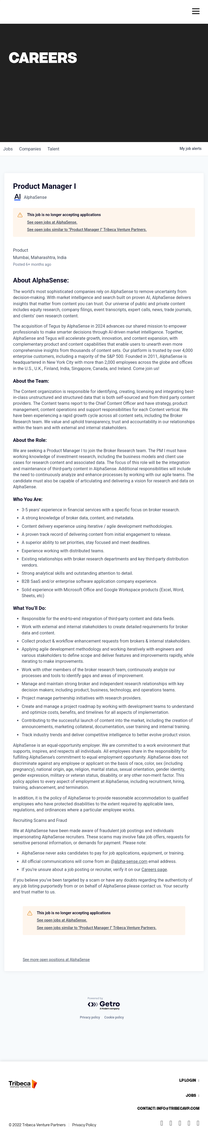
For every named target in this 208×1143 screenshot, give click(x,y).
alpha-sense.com (131, 861)
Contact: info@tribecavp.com (168, 1108)
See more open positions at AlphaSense (56, 959)
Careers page (154, 869)
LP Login (187, 1080)
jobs (9, 149)
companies (33, 149)
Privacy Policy (84, 1124)
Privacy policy (90, 1017)
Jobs (191, 1095)
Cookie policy (114, 1017)
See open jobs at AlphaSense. (52, 222)
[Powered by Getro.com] (104, 1003)
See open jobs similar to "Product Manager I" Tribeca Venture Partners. (87, 229)
